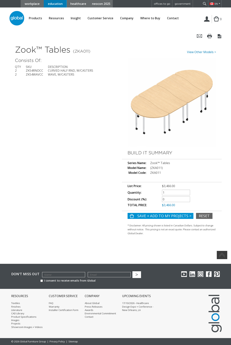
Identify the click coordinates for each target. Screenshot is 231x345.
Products (35, 18)
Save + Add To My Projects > (164, 215)
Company (127, 18)
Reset (204, 215)
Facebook (209, 274)
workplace (32, 4)
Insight (76, 18)
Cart (216, 22)
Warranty (54, 306)
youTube (184, 274)
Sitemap (73, 341)
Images (15, 320)
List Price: (135, 186)
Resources (56, 18)
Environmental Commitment (100, 313)
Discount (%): (137, 199)
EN (216, 3)
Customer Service (100, 18)
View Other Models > (201, 52)
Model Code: (137, 173)
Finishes (16, 306)
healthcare (78, 4)
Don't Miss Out (25, 274)
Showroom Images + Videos (27, 327)
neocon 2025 (101, 4)
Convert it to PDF (220, 36)
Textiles (15, 303)
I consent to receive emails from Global (68, 280)
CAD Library (17, 313)
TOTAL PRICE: (137, 205)
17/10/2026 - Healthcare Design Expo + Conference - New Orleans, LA (137, 306)
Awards (89, 310)
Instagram (200, 274)
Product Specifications (23, 316)
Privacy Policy (57, 341)
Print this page (209, 36)
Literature (16, 310)
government (183, 3)
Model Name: (137, 168)
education (55, 4)
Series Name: (137, 163)
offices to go (162, 3)
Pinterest (217, 274)
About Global (92, 303)
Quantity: (135, 193)
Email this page (199, 36)
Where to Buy (150, 18)
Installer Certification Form (63, 310)
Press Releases (94, 306)
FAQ (51, 303)
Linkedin (192, 274)
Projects (15, 323)
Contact (173, 18)
